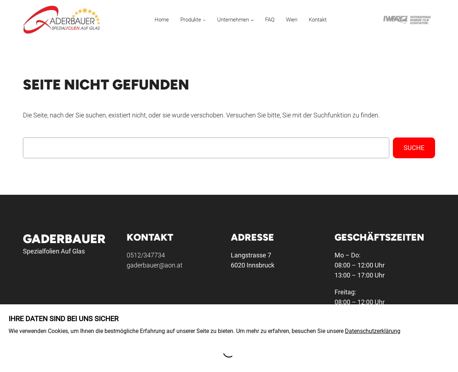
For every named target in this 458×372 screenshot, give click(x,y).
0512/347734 (146, 255)
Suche (414, 147)
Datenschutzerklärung (372, 331)
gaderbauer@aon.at (154, 265)
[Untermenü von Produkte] (204, 19)
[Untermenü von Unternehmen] (252, 19)
